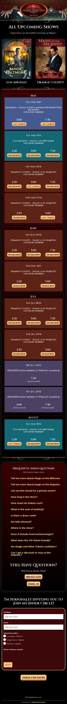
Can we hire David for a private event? (33, 490)
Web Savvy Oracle (38, 702)
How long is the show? (24, 497)
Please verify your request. (14, 649)
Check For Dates (33, 677)
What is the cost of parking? (27, 509)
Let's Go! (8, 665)
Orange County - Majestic (15, 640)
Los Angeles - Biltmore (15, 636)
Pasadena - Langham (14, 644)
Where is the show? (22, 528)
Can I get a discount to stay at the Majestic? (31, 553)
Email (6, 623)
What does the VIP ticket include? (31, 540)
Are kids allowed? (21, 521)
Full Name (7, 612)
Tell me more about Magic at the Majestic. (35, 484)
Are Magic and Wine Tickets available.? (34, 546)
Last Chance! (19, 124)
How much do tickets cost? (27, 503)
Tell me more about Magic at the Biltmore (35, 478)
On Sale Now (14, 155)
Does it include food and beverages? (32, 534)
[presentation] (20, 655)
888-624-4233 (33, 577)
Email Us (33, 584)
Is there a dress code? (23, 515)
